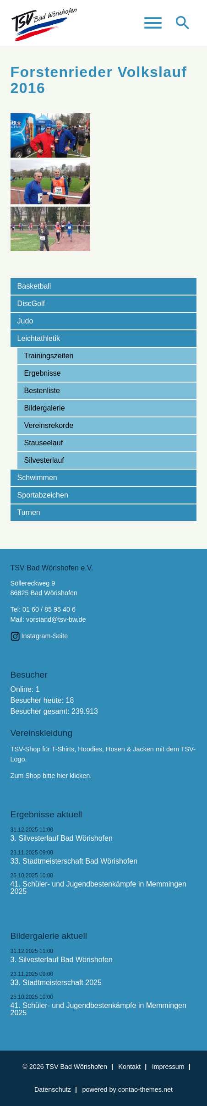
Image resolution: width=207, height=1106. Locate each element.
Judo (25, 321)
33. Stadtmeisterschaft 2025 (56, 982)
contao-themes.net (145, 1089)
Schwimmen (37, 478)
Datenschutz (52, 1089)
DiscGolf (31, 303)
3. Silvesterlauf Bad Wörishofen (62, 838)
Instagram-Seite (45, 636)
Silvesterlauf (44, 460)
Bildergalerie (44, 408)
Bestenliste (42, 390)
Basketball (34, 286)
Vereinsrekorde (49, 425)
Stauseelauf (43, 443)
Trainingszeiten (49, 356)
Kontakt (129, 1066)
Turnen (28, 512)
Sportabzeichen (42, 495)
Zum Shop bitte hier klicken (50, 775)
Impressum (168, 1066)
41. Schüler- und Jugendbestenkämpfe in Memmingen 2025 (98, 888)
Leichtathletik (38, 338)
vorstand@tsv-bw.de (56, 619)
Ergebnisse (42, 373)
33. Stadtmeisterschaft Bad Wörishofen (74, 861)
